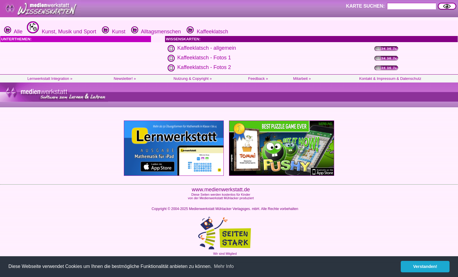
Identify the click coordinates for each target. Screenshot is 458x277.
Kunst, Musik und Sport (60, 32)
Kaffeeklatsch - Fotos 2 (204, 67)
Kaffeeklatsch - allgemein (206, 48)
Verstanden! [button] (425, 266)
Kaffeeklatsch (206, 32)
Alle (13, 32)
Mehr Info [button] (224, 266)
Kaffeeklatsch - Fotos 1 (204, 58)
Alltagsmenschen (155, 32)
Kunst (112, 32)
